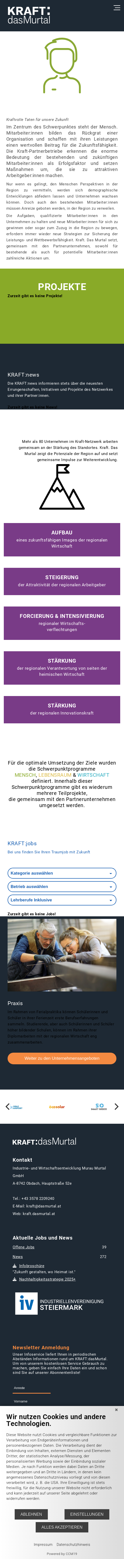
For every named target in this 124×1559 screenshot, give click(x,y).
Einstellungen (87, 1514)
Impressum (43, 1545)
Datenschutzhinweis (73, 1545)
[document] (62, 1461)
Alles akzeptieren (62, 1527)
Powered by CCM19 (62, 1554)
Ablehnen (31, 1514)
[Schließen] (116, 1410)
